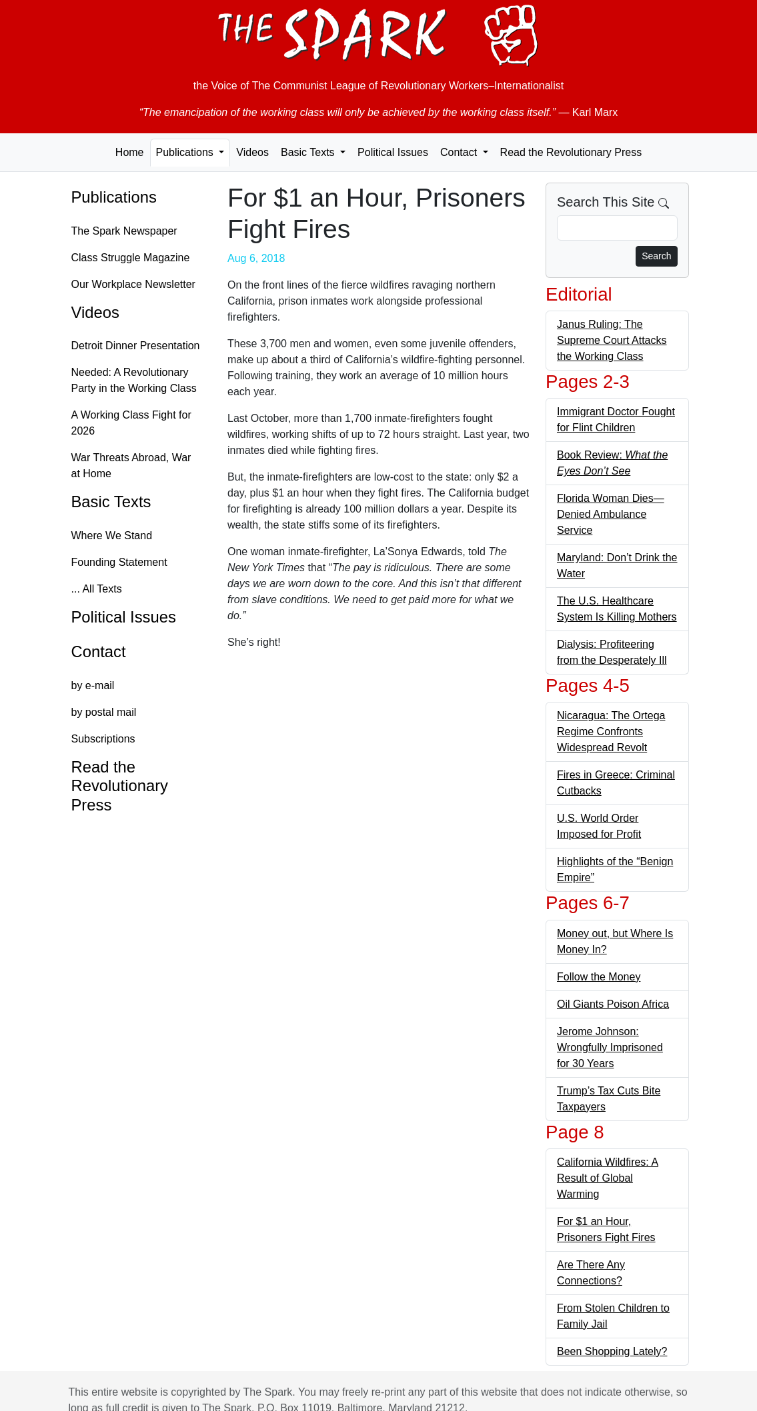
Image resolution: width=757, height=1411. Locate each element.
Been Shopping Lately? (612, 1351)
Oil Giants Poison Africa (613, 1004)
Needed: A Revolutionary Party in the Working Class (134, 380)
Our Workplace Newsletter (133, 284)
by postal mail (104, 712)
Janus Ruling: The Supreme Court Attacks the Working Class (612, 340)
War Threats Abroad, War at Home (131, 465)
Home (129, 152)
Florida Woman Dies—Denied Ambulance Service (610, 514)
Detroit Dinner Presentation (135, 345)
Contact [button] (460, 152)
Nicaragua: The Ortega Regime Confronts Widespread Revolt (611, 731)
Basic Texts (111, 502)
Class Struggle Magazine (130, 257)
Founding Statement (119, 562)
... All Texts (96, 589)
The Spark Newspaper (124, 231)
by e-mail (93, 685)
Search (656, 256)
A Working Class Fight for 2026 (131, 423)
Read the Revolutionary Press (571, 152)
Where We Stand (112, 535)
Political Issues (392, 152)
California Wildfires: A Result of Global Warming (607, 1178)
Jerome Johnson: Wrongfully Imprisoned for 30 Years (610, 1047)
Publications (114, 197)
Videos (252, 152)
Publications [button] (186, 152)
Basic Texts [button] (309, 152)
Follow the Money (598, 976)
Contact (98, 652)
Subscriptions (103, 738)
